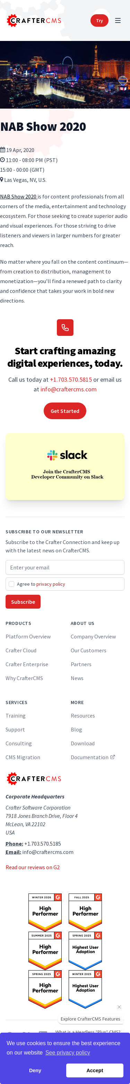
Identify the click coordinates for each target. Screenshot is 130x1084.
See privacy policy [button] (67, 1053)
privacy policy (50, 584)
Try (99, 20)
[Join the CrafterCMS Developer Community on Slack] (65, 466)
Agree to (41, 584)
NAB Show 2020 (18, 196)
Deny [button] (35, 1070)
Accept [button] (94, 1070)
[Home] (33, 20)
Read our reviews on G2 (33, 867)
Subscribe (23, 601)
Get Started (65, 410)
